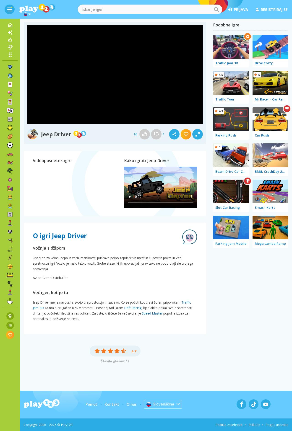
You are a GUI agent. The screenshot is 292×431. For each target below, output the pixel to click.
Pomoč (91, 404)
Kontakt (112, 404)
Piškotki (254, 425)
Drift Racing (132, 308)
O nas (132, 404)
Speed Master (152, 313)
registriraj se (271, 9)
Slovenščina (160, 404)
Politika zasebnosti (229, 425)
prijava (238, 9)
